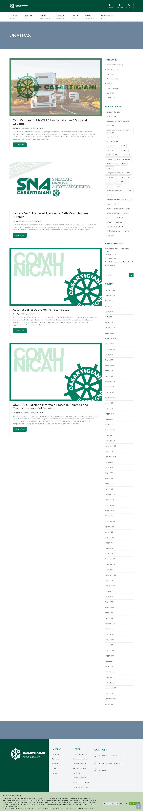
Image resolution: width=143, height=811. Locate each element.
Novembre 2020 (110, 510)
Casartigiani (17, 128)
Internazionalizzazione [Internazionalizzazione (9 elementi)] (115, 191)
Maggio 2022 (109, 414)
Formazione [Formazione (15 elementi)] (125, 177)
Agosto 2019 (109, 591)
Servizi (45, 17)
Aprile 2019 (109, 613)
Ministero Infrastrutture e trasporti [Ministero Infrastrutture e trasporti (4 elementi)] (118, 200)
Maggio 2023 (109, 365)
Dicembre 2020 (110, 505)
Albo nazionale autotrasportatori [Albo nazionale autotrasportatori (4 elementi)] (118, 121)
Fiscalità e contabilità (80, 754)
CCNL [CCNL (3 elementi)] (117, 155)
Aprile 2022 (109, 419)
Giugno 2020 (109, 537)
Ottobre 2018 (109, 639)
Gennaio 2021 (110, 500)
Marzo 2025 (109, 306)
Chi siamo (13, 17)
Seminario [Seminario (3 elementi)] (119, 218)
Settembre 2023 (110, 349)
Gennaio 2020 (110, 564)
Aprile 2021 (109, 484)
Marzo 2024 (109, 322)
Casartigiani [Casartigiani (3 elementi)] (123, 150)
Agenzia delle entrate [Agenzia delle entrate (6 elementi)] (114, 112)
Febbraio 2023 (110, 381)
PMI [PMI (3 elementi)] (116, 204)
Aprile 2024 (109, 317)
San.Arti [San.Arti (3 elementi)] (109, 218)
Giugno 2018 (109, 650)
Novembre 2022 (110, 398)
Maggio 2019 (109, 607)
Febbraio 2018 (110, 672)
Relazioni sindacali (79, 764)
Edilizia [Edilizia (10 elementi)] (109, 168)
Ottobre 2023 (109, 344)
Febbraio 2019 (110, 623)
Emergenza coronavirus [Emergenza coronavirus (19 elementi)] (115, 173)
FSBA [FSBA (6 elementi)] (108, 182)
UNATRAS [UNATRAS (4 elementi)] (110, 235)
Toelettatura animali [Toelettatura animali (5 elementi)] (113, 231)
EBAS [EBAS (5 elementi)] (124, 164)
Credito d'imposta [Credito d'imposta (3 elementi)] (123, 159)
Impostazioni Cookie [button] (111, 803)
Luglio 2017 (109, 704)
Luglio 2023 (109, 355)
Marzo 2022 (109, 424)
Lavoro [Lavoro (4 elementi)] (129, 191)
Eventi (109, 74)
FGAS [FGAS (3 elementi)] (129, 173)
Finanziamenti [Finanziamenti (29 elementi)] (112, 177)
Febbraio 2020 (110, 559)
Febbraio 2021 (110, 494)
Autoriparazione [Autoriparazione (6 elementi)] (112, 137)
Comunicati (39, 128)
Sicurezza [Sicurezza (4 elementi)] (119, 222)
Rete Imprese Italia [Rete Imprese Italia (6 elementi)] (113, 213)
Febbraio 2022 (110, 430)
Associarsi (60, 17)
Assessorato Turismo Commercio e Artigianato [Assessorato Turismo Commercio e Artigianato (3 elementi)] (119, 131)
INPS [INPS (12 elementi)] (118, 186)
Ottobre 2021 (109, 451)
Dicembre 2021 (110, 441)
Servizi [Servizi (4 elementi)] (109, 222)
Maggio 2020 (109, 543)
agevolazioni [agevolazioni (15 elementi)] (111, 116)
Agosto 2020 (109, 527)
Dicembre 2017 (110, 683)
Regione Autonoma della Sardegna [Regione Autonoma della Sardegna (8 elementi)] (118, 209)
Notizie (90, 17)
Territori (110, 98)
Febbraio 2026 (110, 290)
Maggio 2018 (109, 656)
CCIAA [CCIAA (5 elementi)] (109, 155)
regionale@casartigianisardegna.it (111, 763)
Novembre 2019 (110, 575)
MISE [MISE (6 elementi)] (108, 204)
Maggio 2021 (109, 478)
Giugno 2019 (109, 602)
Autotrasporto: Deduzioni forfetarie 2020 (41, 312)
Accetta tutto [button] (134, 803)
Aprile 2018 (109, 661)
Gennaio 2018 (110, 677)
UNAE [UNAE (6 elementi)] (127, 231)
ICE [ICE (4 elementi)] (116, 182)
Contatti (75, 17)
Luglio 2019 (109, 596)
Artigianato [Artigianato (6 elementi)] (110, 125)
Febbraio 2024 (110, 328)
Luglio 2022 (109, 403)
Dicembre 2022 (110, 392)
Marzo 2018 (109, 666)
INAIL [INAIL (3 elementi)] (123, 182)
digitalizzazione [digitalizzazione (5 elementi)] (112, 164)
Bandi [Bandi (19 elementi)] (123, 146)
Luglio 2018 (109, 645)
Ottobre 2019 (109, 580)
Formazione (111, 79)
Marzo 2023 (109, 376)
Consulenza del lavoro (81, 759)
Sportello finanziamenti (81, 782)
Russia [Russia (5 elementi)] (126, 213)
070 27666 (102, 770)
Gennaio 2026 (110, 295)
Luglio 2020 (109, 532)
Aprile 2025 (109, 301)
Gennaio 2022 (110, 435)
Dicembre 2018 (110, 634)
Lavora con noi (107, 17)
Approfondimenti (113, 65)
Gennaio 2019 (110, 629)
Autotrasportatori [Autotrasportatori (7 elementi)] (113, 141)
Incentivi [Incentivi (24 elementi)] (110, 186)
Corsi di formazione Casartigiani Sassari (119, 262)
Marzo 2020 (109, 553)
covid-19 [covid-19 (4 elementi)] (110, 159)
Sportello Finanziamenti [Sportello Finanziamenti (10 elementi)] (115, 226)
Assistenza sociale (79, 768)
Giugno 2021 (109, 473)
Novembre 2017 (110, 688)
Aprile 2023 (109, 371)
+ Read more (21, 145)
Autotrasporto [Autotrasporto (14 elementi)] (111, 146)
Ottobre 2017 (109, 693)
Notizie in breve (110, 255)
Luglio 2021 (109, 467)
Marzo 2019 (109, 618)
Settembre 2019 (110, 586)
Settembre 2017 (110, 699)
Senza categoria (113, 88)
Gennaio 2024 (110, 333)
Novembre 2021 (110, 446)
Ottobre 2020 (109, 516)
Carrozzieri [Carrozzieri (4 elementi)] (110, 150)
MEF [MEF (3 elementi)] (108, 195)
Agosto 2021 (109, 462)
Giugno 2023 (109, 360)
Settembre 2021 (110, 457)
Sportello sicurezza (80, 778)
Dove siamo (29, 17)
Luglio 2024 (109, 312)
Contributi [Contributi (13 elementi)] (126, 155)
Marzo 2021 (109, 489)
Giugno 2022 (109, 408)
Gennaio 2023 (110, 387)
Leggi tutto (124, 803)
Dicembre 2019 (110, 570)
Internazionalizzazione (81, 787)
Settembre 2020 (110, 521)
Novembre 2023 (110, 338)
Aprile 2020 (109, 548)
